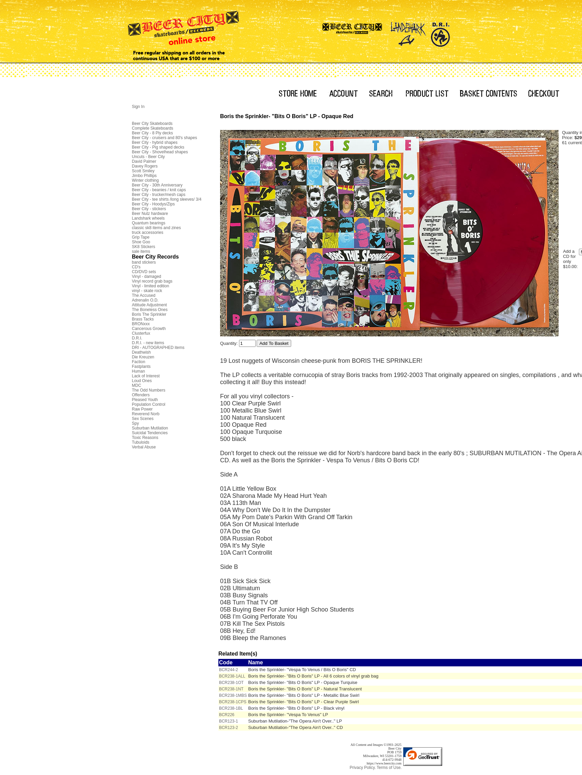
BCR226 (226, 714)
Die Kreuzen (143, 357)
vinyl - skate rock (147, 290)
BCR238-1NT (231, 689)
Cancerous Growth (149, 328)
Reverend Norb (145, 414)
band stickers (144, 262)
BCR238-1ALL (232, 676)
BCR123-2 (228, 727)
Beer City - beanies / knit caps (159, 189)
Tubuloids (141, 442)
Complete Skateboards (152, 128)
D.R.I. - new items (148, 342)
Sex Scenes (143, 418)
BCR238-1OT (231, 682)
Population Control (149, 404)
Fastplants (141, 366)
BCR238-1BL (231, 708)
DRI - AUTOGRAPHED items (158, 347)
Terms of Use (388, 767)
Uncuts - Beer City (148, 156)
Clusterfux (141, 333)
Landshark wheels (148, 218)
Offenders (141, 395)
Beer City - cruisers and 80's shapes (164, 137)
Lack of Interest (146, 376)
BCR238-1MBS (233, 695)
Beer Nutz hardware (150, 213)
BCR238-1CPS (232, 702)
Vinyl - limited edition (150, 286)
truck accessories (148, 232)
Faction (138, 361)
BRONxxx (141, 324)
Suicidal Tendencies (150, 432)
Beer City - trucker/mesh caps (159, 194)
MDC (136, 385)
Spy (135, 423)
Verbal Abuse (144, 447)
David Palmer (144, 161)
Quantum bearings (149, 223)
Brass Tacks (143, 319)
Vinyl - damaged (146, 276)
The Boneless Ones (150, 309)
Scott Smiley (143, 171)
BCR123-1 (228, 721)
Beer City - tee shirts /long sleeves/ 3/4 (166, 199)
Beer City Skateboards (152, 123)
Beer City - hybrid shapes (155, 142)
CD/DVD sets (144, 271)
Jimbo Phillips (144, 175)
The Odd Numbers (149, 390)
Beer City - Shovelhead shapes (160, 152)
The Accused (143, 295)
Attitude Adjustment (149, 305)
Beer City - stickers (149, 208)
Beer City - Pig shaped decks (158, 147)
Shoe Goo (141, 242)
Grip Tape (141, 237)
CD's (136, 267)
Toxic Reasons (145, 437)
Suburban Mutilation (150, 428)
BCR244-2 (228, 669)
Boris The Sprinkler (149, 314)
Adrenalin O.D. (145, 300)
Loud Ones (142, 380)
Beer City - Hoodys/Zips (153, 204)
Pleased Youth (145, 399)
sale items (141, 251)
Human (138, 371)
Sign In (138, 106)
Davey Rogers (145, 166)
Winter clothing (145, 180)
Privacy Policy (362, 767)
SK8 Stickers (143, 246)
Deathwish (141, 352)
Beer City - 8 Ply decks (152, 133)
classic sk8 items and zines (156, 227)
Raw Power (142, 409)
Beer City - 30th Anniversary (157, 185)
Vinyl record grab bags (152, 281)
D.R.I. (137, 338)
